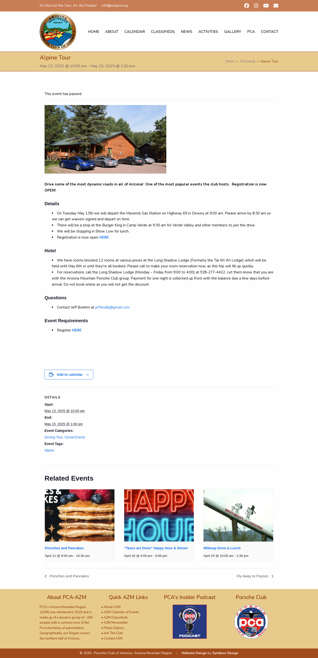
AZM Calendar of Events (121, 612)
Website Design (194, 653)
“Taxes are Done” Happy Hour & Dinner (156, 548)
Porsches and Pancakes (64, 548)
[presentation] (79, 515)
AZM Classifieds (116, 617)
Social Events (74, 437)
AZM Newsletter (116, 622)
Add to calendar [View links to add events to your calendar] (70, 375)
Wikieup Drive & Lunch (222, 548)
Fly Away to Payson (253, 576)
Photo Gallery (114, 628)
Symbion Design (225, 653)
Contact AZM (113, 638)
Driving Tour (54, 437)
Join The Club (113, 633)
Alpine (49, 450)
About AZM (112, 607)
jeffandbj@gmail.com (112, 307)
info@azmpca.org (115, 5)
